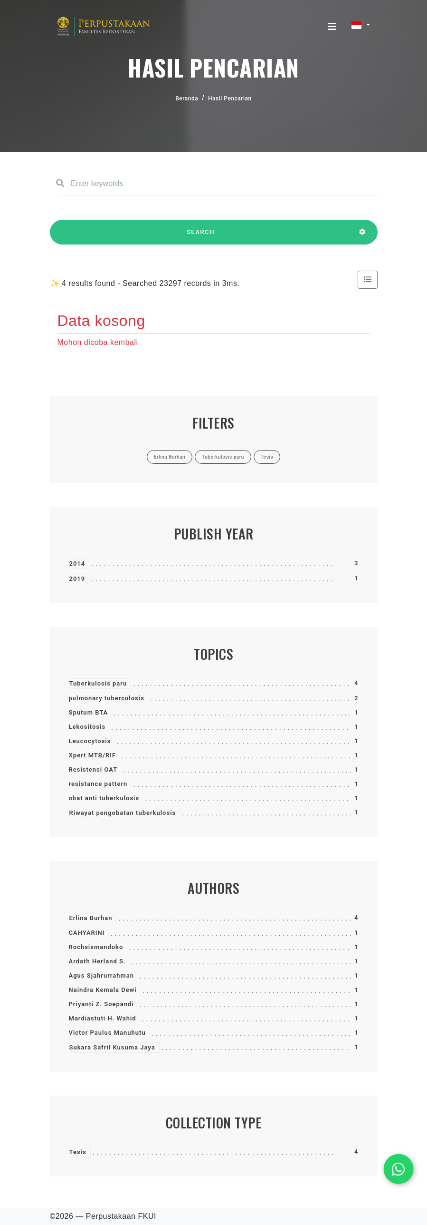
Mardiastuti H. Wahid (102, 1018)
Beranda (186, 98)
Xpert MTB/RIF (92, 755)
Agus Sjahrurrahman (101, 975)
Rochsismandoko (96, 947)
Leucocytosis (90, 741)
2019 (77, 578)
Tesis (77, 1152)
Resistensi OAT (93, 769)
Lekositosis (87, 726)
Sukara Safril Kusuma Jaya (112, 1047)
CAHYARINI (87, 932)
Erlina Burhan (91, 917)
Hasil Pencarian (230, 98)
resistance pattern (98, 783)
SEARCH (200, 236)
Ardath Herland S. (97, 961)
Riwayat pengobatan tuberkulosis (122, 812)
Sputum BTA (88, 712)
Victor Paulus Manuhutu (107, 1032)
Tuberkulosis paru (98, 683)
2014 (77, 563)
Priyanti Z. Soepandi (101, 1004)
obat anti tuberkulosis (104, 798)
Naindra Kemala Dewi (103, 989)
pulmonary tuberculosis (106, 698)
